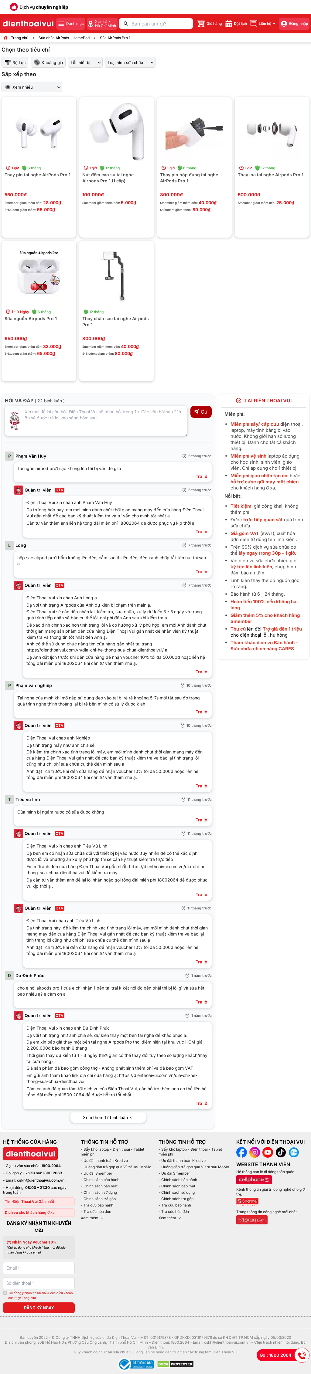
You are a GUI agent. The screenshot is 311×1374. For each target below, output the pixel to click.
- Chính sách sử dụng (99, 1192)
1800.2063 (52, 1173)
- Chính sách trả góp (98, 1198)
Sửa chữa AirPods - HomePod (64, 38)
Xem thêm (92, 1218)
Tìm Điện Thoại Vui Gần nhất (29, 1201)
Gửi (201, 412)
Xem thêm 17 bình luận (108, 1117)
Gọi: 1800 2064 (284, 1355)
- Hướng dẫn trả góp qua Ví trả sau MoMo (116, 1167)
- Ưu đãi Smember (96, 1173)
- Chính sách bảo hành (100, 1179)
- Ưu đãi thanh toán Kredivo (104, 1160)
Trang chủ (19, 38)
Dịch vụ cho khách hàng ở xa (30, 1212)
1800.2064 (51, 1165)
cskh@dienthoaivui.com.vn (40, 1180)
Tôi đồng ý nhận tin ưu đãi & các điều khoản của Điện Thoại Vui (40, 1295)
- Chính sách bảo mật (99, 1186)
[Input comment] (96, 421)
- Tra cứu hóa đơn (96, 1211)
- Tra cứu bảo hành (97, 1205)
